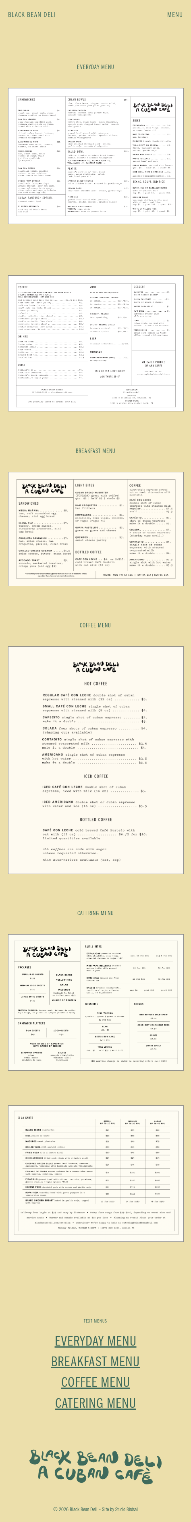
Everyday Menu (96, 1341)
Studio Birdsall (126, 1509)
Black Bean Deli (32, 15)
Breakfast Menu (95, 1362)
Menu (175, 15)
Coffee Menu (95, 1382)
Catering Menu (95, 1403)
